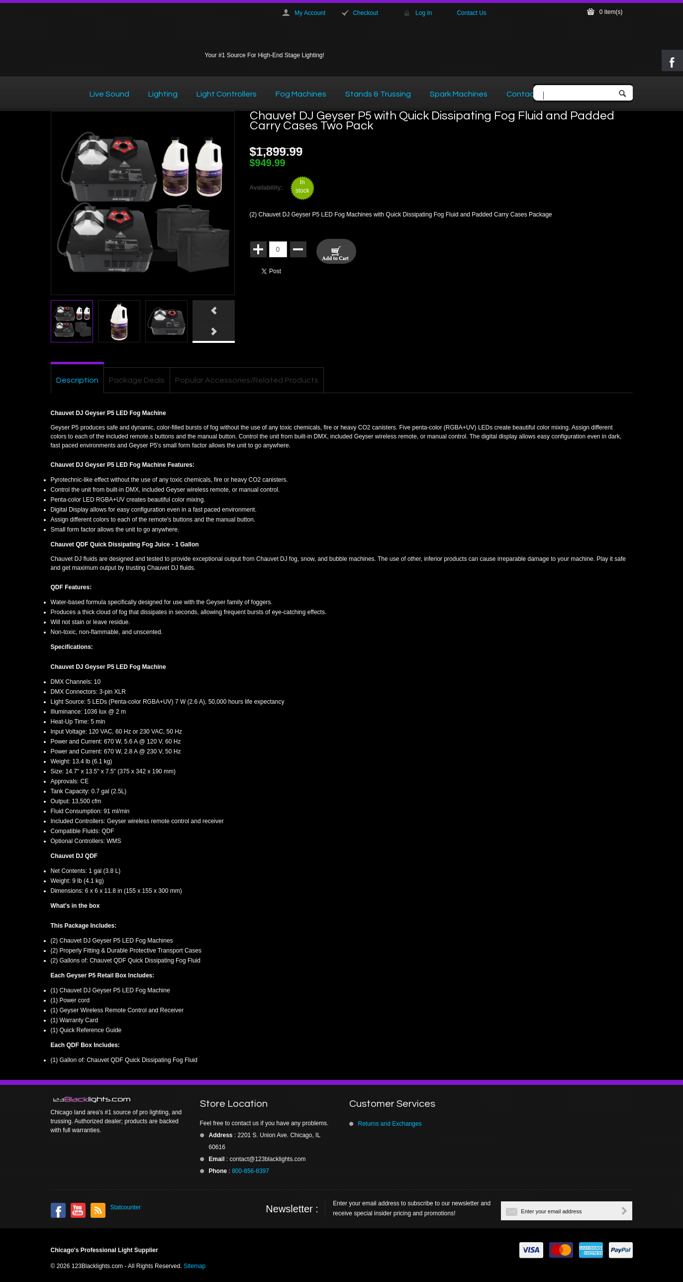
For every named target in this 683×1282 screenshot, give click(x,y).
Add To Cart (336, 251)
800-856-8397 (250, 1171)
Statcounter (125, 1207)
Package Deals (137, 380)
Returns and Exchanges (390, 1123)
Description (77, 380)
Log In (423, 12)
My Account (309, 12)
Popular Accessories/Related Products (246, 380)
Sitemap (194, 1266)
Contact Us (471, 12)
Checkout (365, 12)
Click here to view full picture (216, 289)
